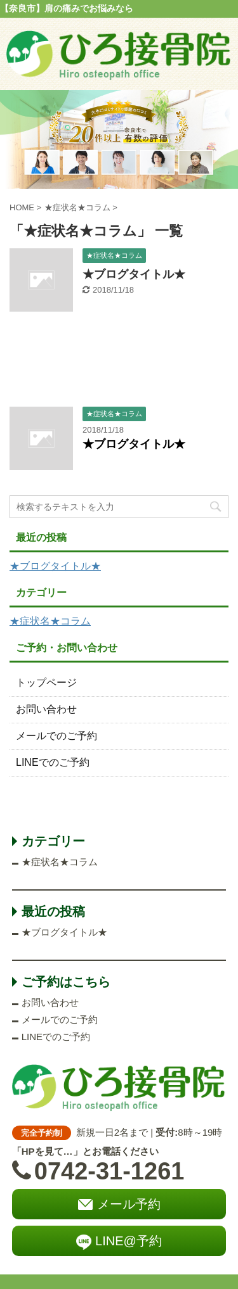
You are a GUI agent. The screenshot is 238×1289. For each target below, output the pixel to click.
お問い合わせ (46, 709)
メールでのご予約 (56, 735)
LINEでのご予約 (52, 762)
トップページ (46, 682)
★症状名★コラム (50, 621)
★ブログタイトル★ (134, 274)
